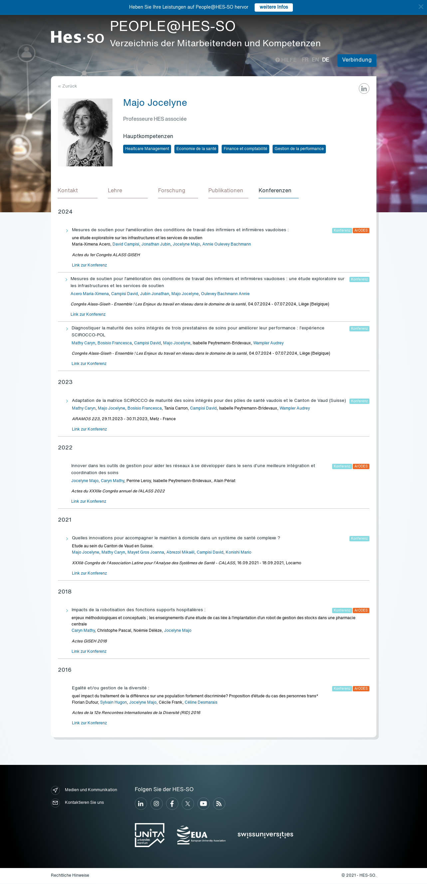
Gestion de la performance (299, 149)
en (315, 60)
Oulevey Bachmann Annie (225, 294)
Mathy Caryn (83, 344)
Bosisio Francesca (115, 344)
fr (305, 60)
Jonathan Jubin (155, 245)
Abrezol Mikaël (180, 553)
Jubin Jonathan (154, 294)
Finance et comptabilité (245, 149)
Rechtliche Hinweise (70, 876)
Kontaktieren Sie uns (77, 803)
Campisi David (124, 294)
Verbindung (357, 60)
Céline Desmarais (201, 703)
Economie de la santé (196, 149)
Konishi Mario (238, 553)
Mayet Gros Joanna (145, 553)
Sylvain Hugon (113, 703)
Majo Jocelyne (185, 294)
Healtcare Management (147, 149)
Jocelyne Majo (186, 245)
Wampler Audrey (268, 344)
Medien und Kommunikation (84, 790)
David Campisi (125, 245)
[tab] (78, 192)
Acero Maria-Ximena (90, 294)
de (325, 60)
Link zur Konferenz (89, 266)
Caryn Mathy (112, 481)
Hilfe (286, 60)
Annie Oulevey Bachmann (226, 245)
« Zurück (67, 86)
